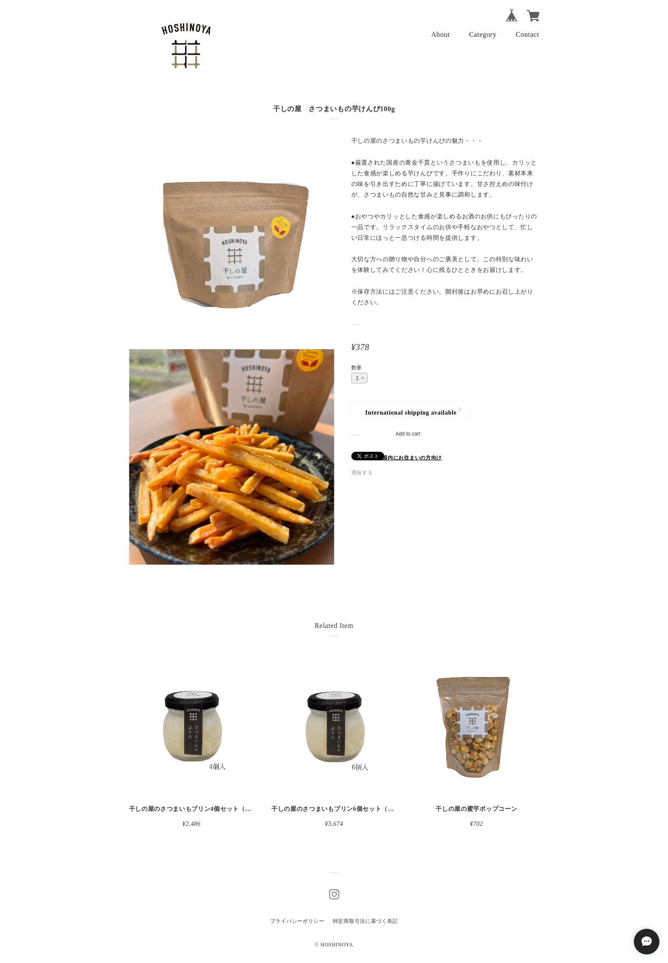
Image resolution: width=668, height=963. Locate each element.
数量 (356, 368)
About (440, 34)
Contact (527, 34)
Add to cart (407, 434)
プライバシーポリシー (297, 921)
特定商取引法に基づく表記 (365, 921)
